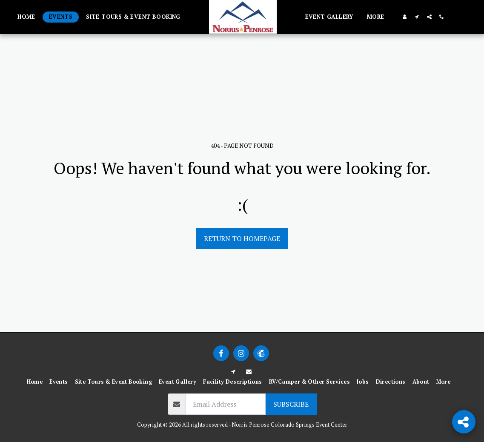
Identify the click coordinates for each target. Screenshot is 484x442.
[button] (417, 17)
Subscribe (291, 404)
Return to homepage (242, 238)
